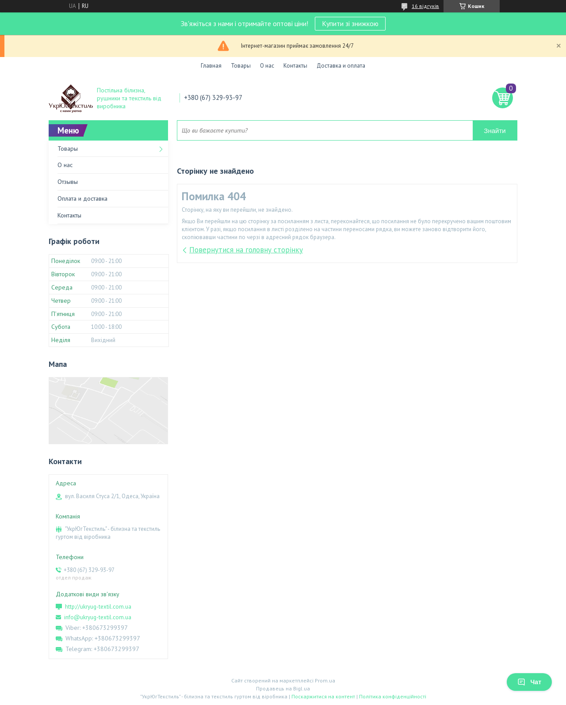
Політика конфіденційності (392, 696)
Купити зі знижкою (350, 23)
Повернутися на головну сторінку (246, 250)
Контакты (295, 65)
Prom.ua (325, 680)
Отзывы (67, 182)
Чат (529, 682)
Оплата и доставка (82, 198)
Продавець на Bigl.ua (283, 688)
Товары (241, 65)
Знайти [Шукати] (494, 130)
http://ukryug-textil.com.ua (98, 606)
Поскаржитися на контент (323, 696)
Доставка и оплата (341, 65)
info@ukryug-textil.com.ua (97, 617)
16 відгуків (425, 6)
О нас (267, 65)
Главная (211, 65)
